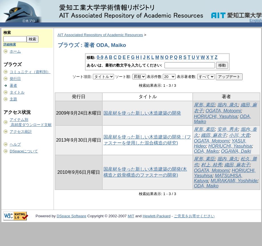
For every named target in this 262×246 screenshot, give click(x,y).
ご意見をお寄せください (194, 216)
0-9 (100, 57)
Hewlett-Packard (156, 216)
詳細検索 (9, 44)
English (255, 20)
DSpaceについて (24, 151)
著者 (13, 85)
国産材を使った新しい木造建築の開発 (142, 113)
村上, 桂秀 (211, 164)
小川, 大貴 (239, 135)
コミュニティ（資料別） (30, 72)
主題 (13, 99)
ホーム (15, 51)
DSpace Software (71, 216)
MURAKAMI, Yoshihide (234, 180)
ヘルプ (15, 144)
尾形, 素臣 (204, 104)
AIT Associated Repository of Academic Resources (100, 35)
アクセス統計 (21, 131)
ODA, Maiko (206, 151)
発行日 (15, 79)
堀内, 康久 (227, 104)
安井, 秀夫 (227, 129)
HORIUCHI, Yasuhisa (215, 116)
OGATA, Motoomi (223, 110)
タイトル (17, 92)
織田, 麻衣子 (213, 135)
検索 (7, 32)
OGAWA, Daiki (236, 151)
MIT (131, 216)
